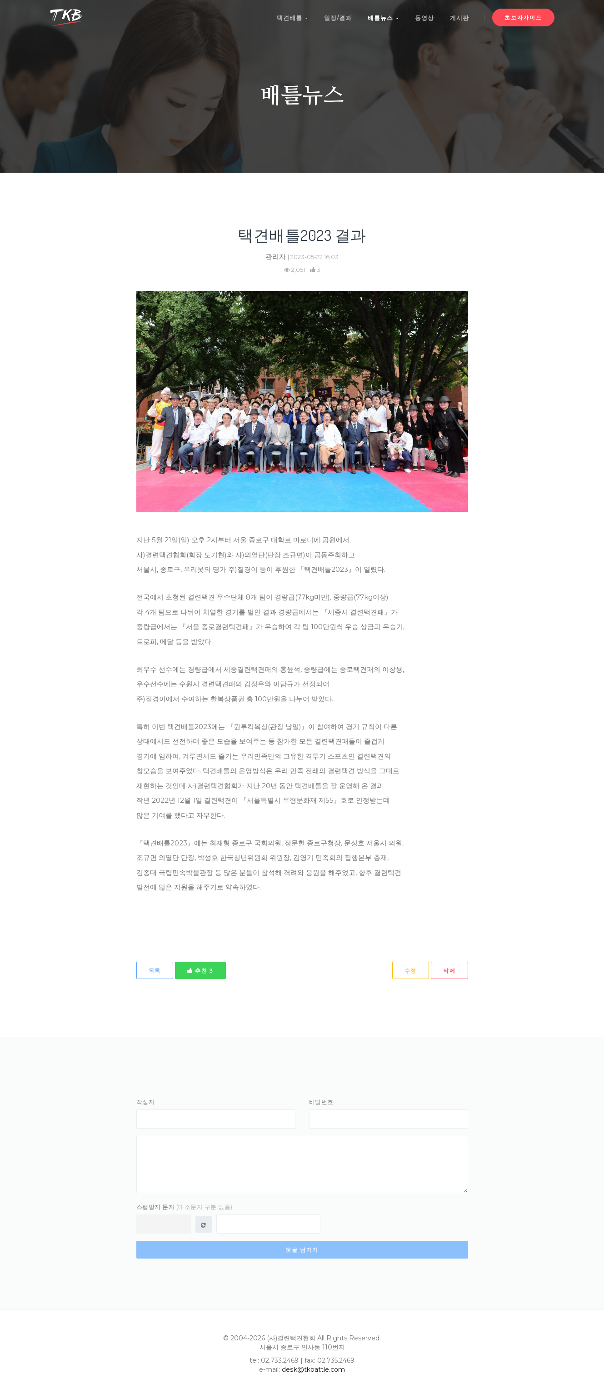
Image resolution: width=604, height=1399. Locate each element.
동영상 (424, 17)
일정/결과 (337, 17)
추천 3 (200, 970)
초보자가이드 (523, 17)
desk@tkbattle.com (313, 1371)
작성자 (145, 1101)
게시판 (459, 17)
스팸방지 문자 (184, 1208)
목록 (155, 970)
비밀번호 (321, 1101)
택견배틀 (291, 17)
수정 (410, 970)
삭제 (449, 970)
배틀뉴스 (382, 17)
